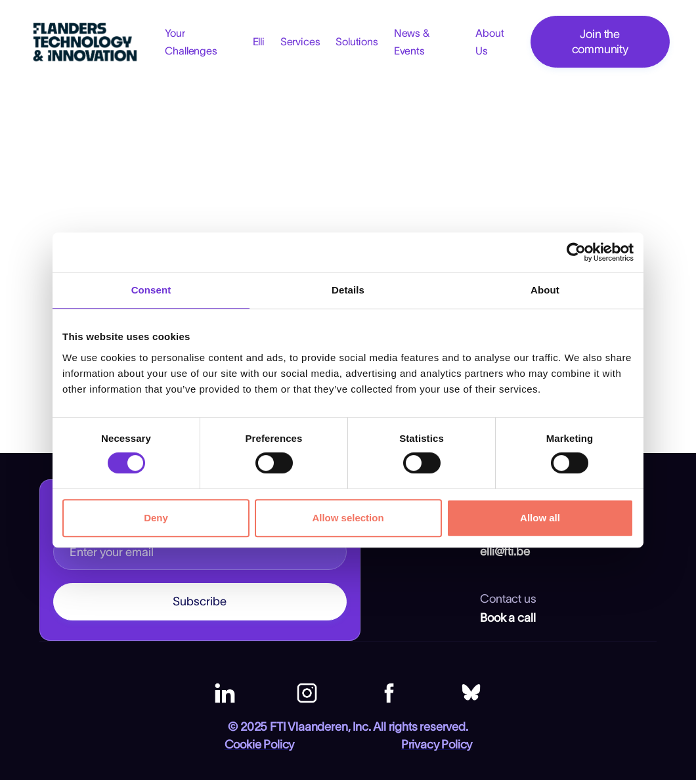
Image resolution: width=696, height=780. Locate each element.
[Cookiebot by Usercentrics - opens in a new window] (576, 252)
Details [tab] (348, 289)
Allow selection (347, 517)
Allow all (540, 517)
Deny (156, 517)
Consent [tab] (151, 289)
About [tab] (545, 289)
